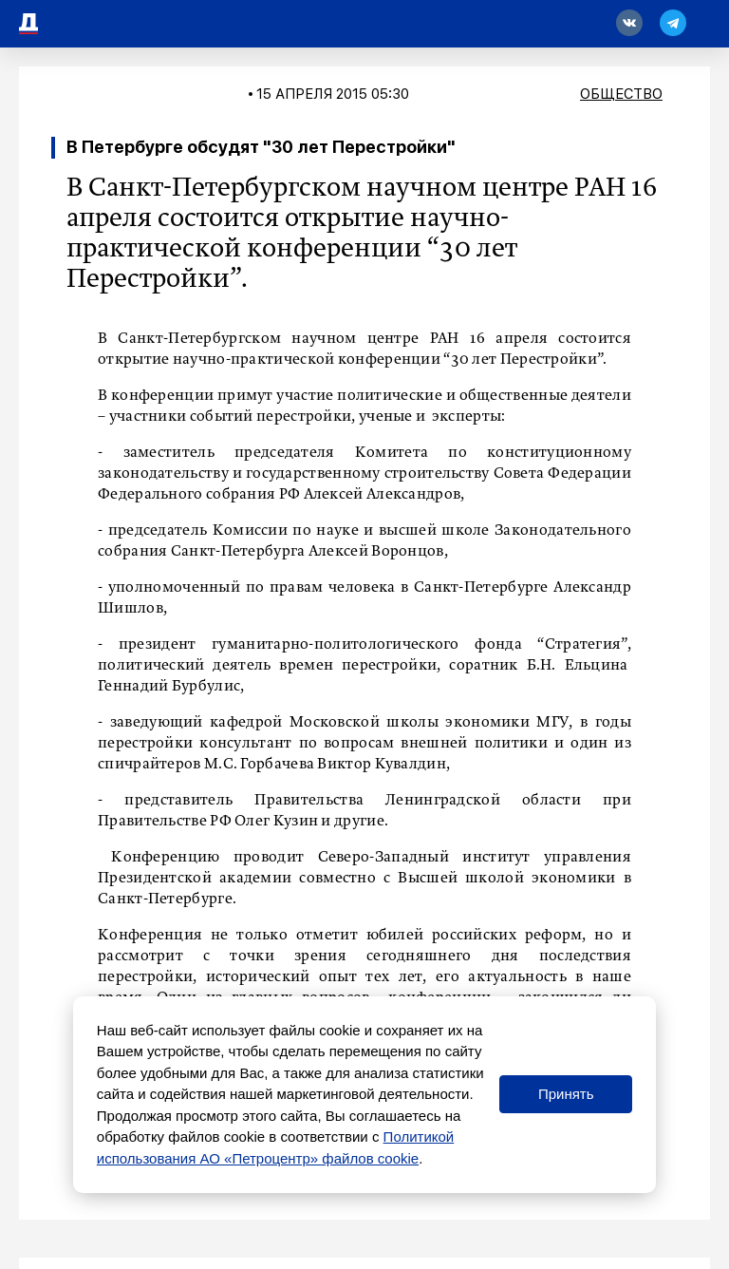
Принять (566, 1094)
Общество (621, 94)
